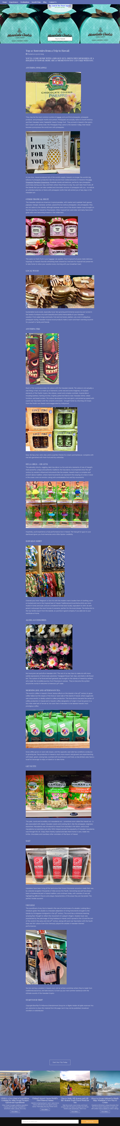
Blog (44, 2)
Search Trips (36, 2)
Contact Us (52, 2)
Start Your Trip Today (60, 1062)
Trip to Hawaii (60, 39)
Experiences (13, 2)
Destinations (24, 2)
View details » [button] (15, 1111)
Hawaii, (59, 117)
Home (4, 2)
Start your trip (89, 1121)
